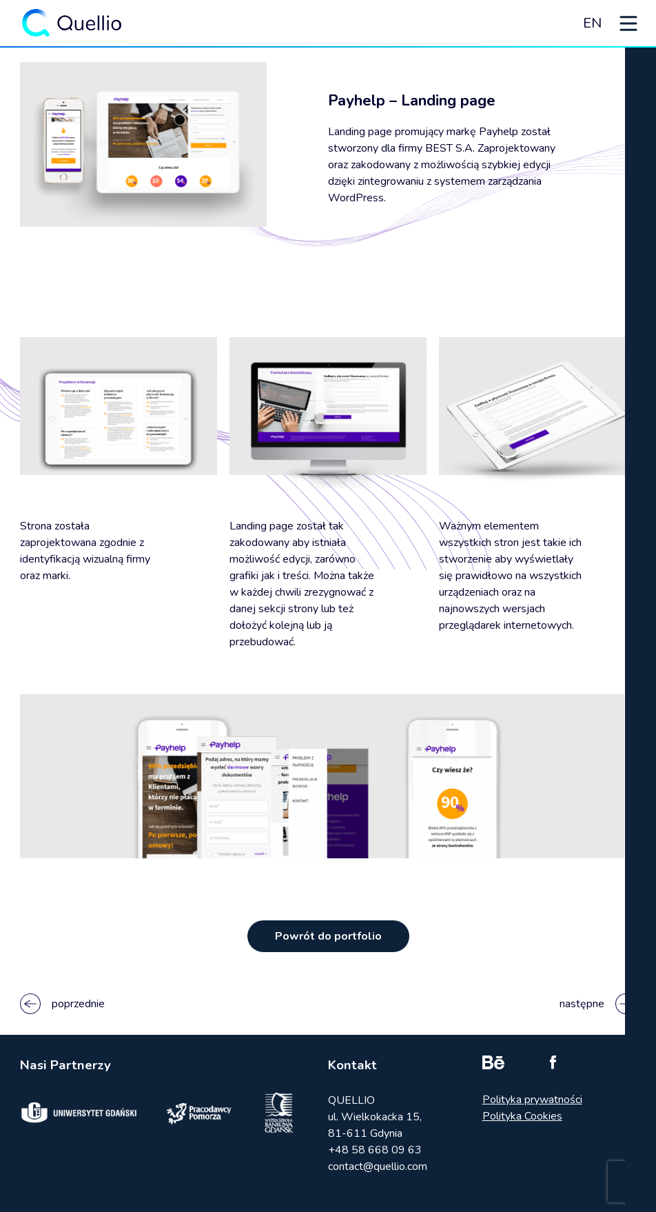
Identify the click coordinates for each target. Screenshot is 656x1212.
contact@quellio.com (377, 1166)
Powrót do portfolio (328, 936)
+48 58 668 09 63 (375, 1150)
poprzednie (62, 1003)
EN (592, 23)
